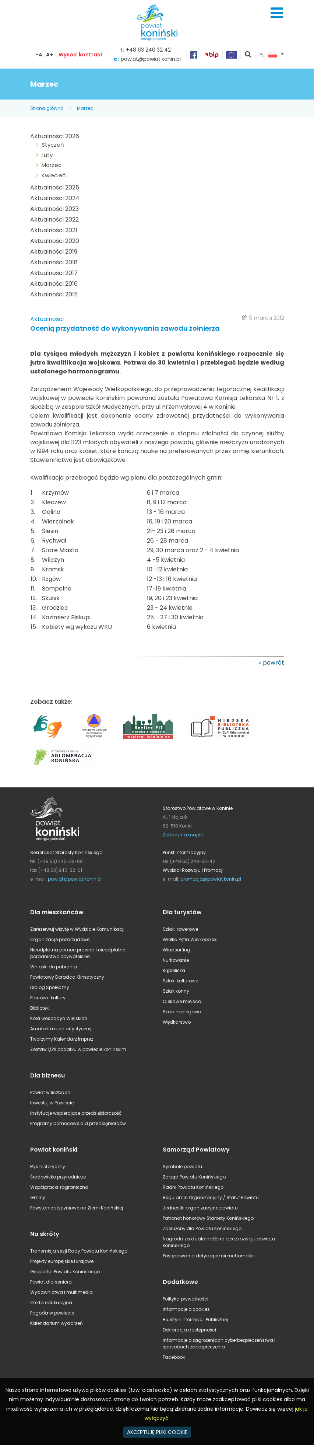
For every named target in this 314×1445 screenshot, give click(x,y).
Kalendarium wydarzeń (56, 1323)
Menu (276, 13)
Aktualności (47, 319)
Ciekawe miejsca (182, 1001)
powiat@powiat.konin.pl (151, 59)
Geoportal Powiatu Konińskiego (65, 1271)
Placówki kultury (48, 998)
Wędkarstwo (177, 1022)
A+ (49, 54)
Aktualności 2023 (54, 209)
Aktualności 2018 (54, 262)
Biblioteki (40, 1008)
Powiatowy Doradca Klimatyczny (67, 977)
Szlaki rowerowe (180, 929)
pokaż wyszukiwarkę (248, 55)
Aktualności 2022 (54, 219)
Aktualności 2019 (53, 251)
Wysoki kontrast (81, 54)
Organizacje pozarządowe (59, 939)
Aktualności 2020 (54, 241)
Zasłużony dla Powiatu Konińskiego (202, 1228)
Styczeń (53, 145)
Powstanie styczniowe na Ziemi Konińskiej (76, 1208)
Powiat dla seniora (51, 1282)
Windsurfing (176, 950)
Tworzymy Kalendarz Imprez (61, 1039)
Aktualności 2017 (54, 273)
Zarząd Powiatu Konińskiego (194, 1177)
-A (39, 54)
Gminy (37, 1197)
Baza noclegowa (182, 1012)
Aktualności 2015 (54, 294)
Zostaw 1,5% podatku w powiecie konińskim (78, 1049)
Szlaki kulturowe (180, 981)
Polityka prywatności (185, 1299)
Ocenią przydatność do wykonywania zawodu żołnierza (125, 328)
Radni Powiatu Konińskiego (193, 1187)
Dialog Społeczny (49, 987)
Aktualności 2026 (54, 136)
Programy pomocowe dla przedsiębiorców (78, 1123)
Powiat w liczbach (50, 1092)
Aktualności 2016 (54, 283)
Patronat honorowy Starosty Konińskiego (208, 1218)
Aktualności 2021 (53, 230)
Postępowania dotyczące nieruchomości (209, 1256)
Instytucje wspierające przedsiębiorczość (75, 1113)
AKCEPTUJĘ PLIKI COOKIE (157, 1432)
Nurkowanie (176, 960)
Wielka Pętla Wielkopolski (190, 939)
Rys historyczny (47, 1166)
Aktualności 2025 (54, 187)
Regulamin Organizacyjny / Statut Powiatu (211, 1197)
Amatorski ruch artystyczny (61, 1029)
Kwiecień (54, 175)
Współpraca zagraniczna (59, 1187)
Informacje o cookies (186, 1309)
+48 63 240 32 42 (148, 49)
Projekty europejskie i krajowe (62, 1261)
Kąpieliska (174, 970)
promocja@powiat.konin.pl (210, 879)
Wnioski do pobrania (53, 967)
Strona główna (47, 108)
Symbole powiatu (182, 1166)
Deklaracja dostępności (189, 1330)
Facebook (174, 1357)
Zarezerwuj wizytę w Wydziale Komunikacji (77, 929)
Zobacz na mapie (183, 835)
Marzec (85, 108)
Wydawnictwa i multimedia (61, 1292)
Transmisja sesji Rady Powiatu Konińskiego (78, 1251)
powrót (273, 662)
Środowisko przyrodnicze (58, 1177)
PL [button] (268, 55)
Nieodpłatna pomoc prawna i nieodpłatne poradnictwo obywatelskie (77, 953)
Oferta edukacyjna (51, 1302)
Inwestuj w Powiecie (52, 1103)
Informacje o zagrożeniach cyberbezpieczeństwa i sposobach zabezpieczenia (219, 1343)
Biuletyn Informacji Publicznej (195, 1319)
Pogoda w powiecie (52, 1313)
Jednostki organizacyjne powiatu (200, 1208)
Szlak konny (176, 991)
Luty (47, 155)
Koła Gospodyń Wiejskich (58, 1018)
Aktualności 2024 (55, 198)
